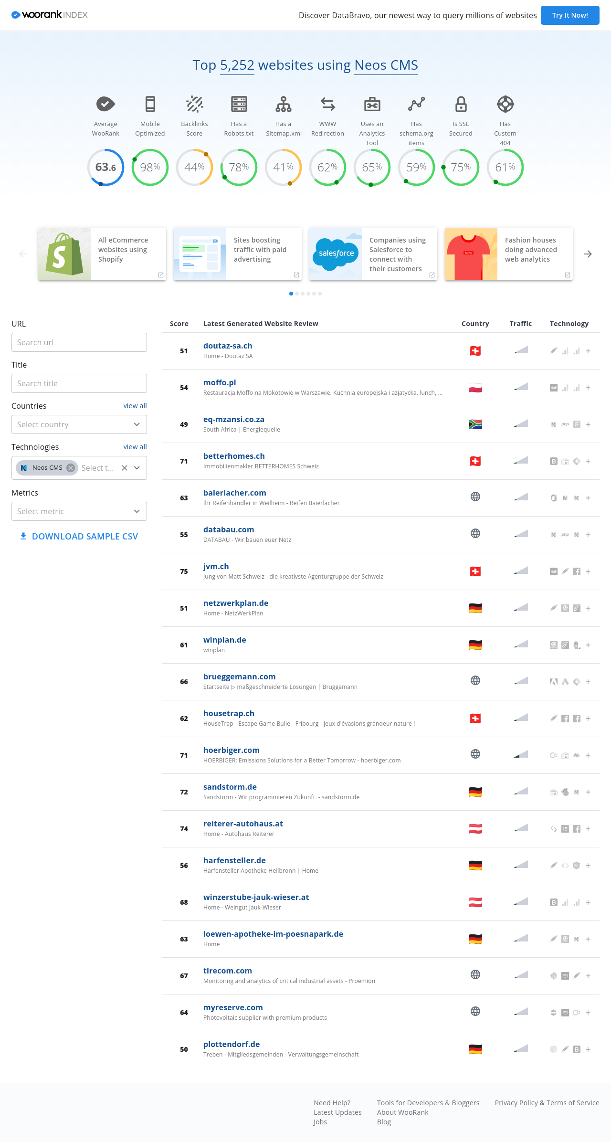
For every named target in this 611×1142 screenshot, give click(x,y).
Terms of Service (573, 1102)
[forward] (588, 254)
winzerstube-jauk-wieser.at (256, 897)
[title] (79, 342)
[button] (47, 468)
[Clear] (124, 468)
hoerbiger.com (231, 750)
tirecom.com (227, 970)
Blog (384, 1121)
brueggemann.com (239, 676)
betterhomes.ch (234, 456)
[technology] (98, 468)
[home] (49, 15)
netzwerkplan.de (236, 603)
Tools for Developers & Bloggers (428, 1102)
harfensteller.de (234, 860)
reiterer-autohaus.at (243, 823)
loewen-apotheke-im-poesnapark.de (273, 934)
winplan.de (224, 639)
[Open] (137, 424)
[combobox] (79, 424)
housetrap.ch (228, 713)
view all (135, 405)
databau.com (228, 529)
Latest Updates (338, 1112)
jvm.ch (216, 566)
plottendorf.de (231, 1044)
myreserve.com (233, 1007)
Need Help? (332, 1102)
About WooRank (403, 1112)
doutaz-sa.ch (228, 345)
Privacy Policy (516, 1102)
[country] (65, 424)
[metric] (65, 511)
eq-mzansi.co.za (233, 419)
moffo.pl (219, 382)
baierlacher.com (234, 492)
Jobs (320, 1121)
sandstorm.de (230, 787)
